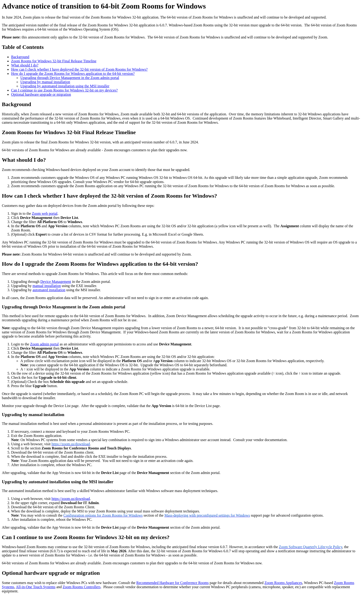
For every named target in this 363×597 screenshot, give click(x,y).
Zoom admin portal (44, 344)
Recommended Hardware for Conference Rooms (172, 583)
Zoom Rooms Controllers (82, 587)
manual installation (46, 286)
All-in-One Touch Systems (35, 587)
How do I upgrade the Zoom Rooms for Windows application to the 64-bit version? (73, 74)
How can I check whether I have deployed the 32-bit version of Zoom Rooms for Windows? (79, 69)
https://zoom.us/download (70, 499)
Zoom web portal (44, 213)
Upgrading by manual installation (45, 82)
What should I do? (24, 65)
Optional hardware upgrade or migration (41, 94)
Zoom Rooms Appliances (283, 583)
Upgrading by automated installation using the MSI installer (64, 86)
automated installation (48, 290)
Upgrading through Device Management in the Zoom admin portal (69, 78)
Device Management (55, 282)
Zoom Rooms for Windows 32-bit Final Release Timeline (53, 61)
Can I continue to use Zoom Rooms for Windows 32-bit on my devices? (64, 90)
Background (20, 57)
